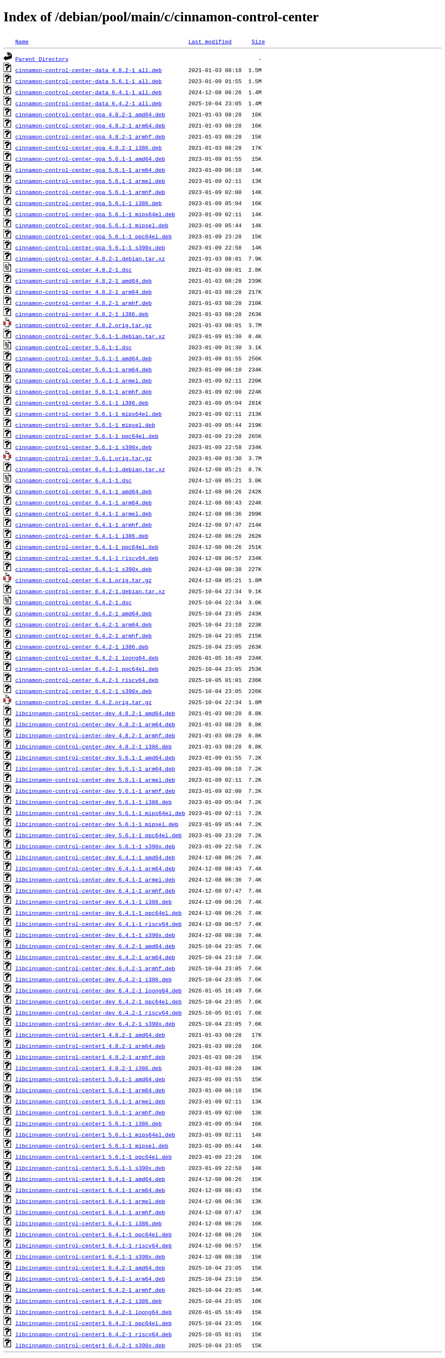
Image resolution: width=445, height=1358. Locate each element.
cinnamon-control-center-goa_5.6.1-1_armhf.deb (90, 192)
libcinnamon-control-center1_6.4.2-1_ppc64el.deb (93, 1323)
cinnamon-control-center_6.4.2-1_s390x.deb (83, 691)
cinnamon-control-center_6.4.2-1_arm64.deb (83, 624)
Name (22, 41)
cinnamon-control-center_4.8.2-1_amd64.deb (83, 280)
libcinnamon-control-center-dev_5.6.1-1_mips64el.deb (100, 813)
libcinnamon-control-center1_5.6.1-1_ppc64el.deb (93, 1157)
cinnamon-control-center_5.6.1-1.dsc (73, 347)
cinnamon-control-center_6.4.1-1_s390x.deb (83, 569)
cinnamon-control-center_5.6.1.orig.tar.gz (83, 458)
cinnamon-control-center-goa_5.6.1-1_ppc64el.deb (93, 236)
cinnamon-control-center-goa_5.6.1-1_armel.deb (90, 181)
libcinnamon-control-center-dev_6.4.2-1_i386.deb (93, 979)
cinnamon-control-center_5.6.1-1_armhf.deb (83, 391)
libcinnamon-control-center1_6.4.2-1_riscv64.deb (93, 1334)
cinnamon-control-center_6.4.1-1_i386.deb (81, 536)
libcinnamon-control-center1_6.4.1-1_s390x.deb (90, 1256)
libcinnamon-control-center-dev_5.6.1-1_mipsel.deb (96, 824)
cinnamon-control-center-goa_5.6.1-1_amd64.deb (90, 158)
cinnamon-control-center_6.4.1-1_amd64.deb (83, 491)
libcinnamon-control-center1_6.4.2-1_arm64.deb (90, 1279)
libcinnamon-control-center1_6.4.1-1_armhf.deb (90, 1212)
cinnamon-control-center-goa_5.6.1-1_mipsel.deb (92, 225)
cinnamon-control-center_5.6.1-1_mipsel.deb (85, 425)
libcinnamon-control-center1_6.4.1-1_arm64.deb (90, 1190)
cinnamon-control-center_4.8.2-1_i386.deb (81, 314)
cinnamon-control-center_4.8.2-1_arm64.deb (83, 292)
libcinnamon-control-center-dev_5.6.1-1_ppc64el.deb (98, 835)
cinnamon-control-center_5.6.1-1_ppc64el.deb (86, 436)
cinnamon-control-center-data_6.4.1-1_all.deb (88, 92)
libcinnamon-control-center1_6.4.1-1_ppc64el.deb (93, 1234)
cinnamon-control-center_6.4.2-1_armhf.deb (83, 635)
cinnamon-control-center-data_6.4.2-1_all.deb (88, 103)
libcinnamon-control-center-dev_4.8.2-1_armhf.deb (95, 735)
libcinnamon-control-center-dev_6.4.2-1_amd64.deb (95, 946)
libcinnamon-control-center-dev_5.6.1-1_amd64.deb (95, 757)
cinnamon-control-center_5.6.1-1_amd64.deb (83, 358)
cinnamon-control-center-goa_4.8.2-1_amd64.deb (90, 114)
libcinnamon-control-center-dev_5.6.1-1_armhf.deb (95, 791)
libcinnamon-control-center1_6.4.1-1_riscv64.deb (93, 1245)
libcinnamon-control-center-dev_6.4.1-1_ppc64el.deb (98, 913)
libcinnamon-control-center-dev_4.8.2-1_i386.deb (93, 746)
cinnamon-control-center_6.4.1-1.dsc (73, 480)
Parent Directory (42, 59)
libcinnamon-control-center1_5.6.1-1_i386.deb (88, 1123)
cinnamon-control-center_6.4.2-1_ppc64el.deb (86, 669)
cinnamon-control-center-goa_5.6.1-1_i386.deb (88, 203)
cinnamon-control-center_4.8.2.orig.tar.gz (83, 325)
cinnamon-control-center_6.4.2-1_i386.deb (81, 646)
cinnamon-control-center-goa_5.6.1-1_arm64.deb (90, 170)
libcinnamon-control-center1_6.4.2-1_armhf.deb (90, 1290)
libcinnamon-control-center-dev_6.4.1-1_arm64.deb (95, 868)
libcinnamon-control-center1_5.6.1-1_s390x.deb (90, 1168)
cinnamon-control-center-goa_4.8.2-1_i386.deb (88, 147)
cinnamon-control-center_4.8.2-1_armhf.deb (83, 303)
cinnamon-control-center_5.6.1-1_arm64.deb (83, 369)
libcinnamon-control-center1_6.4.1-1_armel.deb (90, 1201)
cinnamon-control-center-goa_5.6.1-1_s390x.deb (90, 247)
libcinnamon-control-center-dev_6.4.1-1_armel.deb (95, 879)
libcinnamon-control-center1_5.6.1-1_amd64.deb (90, 1079)
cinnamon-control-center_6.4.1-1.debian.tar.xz (90, 469)
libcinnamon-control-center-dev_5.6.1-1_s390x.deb (95, 846)
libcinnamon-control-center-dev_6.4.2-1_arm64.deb (95, 957)
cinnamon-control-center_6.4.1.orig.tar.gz (83, 580)
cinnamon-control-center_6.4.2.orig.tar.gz (83, 702)
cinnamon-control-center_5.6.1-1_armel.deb (83, 380)
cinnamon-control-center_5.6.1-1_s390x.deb (83, 447)
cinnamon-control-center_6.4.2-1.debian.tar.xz (90, 591)
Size (258, 41)
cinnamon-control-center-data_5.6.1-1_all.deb (88, 81)
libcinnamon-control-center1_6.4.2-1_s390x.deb (90, 1345)
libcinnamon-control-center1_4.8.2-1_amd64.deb (90, 1035)
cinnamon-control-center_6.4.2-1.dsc (73, 602)
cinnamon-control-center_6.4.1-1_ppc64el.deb (86, 547)
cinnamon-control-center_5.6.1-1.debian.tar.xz (90, 336)
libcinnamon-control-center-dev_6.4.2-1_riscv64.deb (98, 1012)
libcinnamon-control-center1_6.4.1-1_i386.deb (88, 1223)
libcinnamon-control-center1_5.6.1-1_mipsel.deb (92, 1145)
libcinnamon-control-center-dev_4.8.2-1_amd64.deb (95, 713)
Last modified (209, 41)
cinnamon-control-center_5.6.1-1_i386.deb (81, 402)
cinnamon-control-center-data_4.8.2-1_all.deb (88, 70)
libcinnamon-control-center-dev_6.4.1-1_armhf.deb (95, 890)
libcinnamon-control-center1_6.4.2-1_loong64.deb (93, 1312)
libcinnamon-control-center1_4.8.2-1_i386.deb (88, 1068)
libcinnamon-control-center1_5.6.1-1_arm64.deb (90, 1090)
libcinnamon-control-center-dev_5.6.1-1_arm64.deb (95, 768)
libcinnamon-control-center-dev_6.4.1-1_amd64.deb (95, 857)
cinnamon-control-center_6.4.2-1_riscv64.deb (86, 680)
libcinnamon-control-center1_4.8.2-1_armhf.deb (90, 1057)
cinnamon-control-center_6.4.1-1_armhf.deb (83, 524)
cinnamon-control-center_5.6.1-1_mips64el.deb (88, 414)
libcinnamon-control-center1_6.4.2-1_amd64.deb (90, 1267)
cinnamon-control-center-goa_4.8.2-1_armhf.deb (90, 136)
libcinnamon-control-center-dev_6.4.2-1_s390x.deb (95, 1023)
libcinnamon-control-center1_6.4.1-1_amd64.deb (90, 1179)
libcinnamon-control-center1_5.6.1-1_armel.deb (90, 1101)
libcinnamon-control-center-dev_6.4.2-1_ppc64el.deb (98, 1001)
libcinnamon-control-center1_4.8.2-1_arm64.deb (90, 1046)
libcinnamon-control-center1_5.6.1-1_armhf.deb (90, 1112)
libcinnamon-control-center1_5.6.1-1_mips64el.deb (95, 1134)
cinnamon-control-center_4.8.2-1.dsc (73, 269)
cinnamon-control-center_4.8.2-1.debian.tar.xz (90, 258)
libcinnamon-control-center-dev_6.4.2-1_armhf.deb (95, 968)
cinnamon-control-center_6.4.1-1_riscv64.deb (86, 558)
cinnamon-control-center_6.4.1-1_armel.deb (83, 513)
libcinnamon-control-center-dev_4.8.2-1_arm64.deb (95, 724)
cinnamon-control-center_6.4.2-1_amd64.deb (83, 613)
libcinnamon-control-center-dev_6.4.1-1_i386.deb (93, 901)
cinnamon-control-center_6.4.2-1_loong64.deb (86, 658)
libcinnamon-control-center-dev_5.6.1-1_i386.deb (93, 802)
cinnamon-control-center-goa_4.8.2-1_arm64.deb (90, 125)
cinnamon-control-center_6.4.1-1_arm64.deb (83, 502)
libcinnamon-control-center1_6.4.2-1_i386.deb (88, 1301)
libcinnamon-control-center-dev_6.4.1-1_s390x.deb (95, 935)
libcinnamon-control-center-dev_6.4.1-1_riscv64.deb (98, 924)
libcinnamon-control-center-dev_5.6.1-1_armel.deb (95, 779)
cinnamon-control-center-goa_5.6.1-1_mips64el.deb (95, 214)
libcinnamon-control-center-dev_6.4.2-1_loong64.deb (98, 990)
